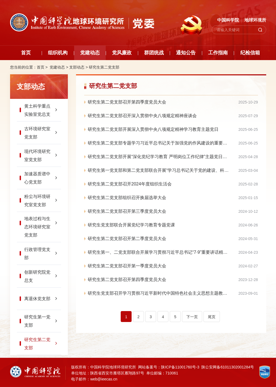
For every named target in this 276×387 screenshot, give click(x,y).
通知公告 (186, 52)
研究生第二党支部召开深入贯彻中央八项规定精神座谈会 (142, 115)
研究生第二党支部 (104, 67)
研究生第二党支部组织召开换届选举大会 (127, 197)
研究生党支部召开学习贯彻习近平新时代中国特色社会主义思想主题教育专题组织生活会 (173, 293)
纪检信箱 (250, 52)
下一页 (192, 317)
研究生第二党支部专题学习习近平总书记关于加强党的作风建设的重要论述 (160, 143)
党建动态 (90, 52)
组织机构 (58, 52)
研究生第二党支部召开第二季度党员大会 (127, 238)
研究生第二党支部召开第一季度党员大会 (127, 266)
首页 (26, 52)
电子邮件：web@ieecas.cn (94, 379)
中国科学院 (228, 20)
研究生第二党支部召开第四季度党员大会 (127, 102)
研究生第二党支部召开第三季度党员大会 (127, 211)
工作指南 (218, 52)
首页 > (43, 67)
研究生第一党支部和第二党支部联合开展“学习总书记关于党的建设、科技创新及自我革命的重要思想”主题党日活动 (173, 170)
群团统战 (154, 52)
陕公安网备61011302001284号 (227, 367)
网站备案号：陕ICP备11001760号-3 (168, 367)
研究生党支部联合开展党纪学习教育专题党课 (131, 225)
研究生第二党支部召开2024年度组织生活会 (130, 184)
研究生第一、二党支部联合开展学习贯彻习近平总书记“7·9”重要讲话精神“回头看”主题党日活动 (173, 252)
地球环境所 (255, 20)
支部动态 (76, 67)
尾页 (212, 317)
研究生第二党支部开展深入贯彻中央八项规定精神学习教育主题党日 (153, 129)
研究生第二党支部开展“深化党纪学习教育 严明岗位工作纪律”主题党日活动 (159, 156)
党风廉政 (122, 52)
